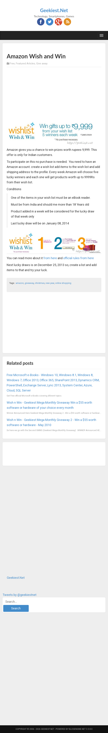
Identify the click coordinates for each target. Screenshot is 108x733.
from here (50, 258)
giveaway (29, 283)
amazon (20, 283)
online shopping (63, 283)
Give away (42, 63)
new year (50, 283)
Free (12, 63)
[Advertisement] (47, 47)
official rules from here (78, 258)
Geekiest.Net (54, 10)
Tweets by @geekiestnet (19, 595)
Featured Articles (25, 63)
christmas (40, 283)
